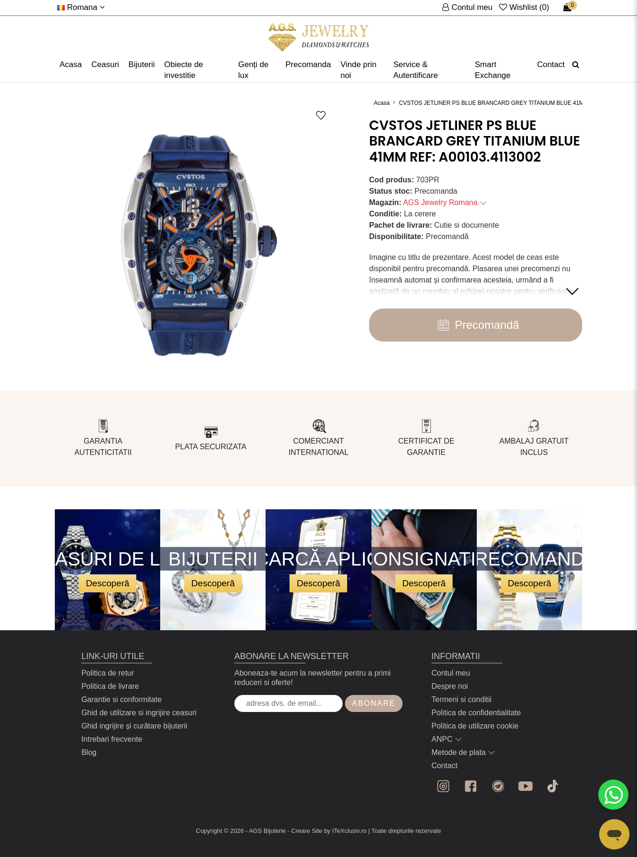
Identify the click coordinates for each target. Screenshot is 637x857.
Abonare (374, 703)
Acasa (71, 64)
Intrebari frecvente (111, 739)
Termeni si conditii (461, 699)
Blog (88, 752)
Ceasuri (105, 64)
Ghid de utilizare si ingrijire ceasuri (139, 713)
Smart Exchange (493, 70)
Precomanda (308, 64)
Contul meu (450, 673)
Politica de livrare (110, 686)
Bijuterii (142, 64)
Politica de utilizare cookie (474, 726)
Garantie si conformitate (121, 699)
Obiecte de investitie (183, 70)
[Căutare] (575, 65)
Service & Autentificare (415, 70)
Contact (551, 64)
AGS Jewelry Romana (445, 202)
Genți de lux (253, 70)
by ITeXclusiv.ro (345, 830)
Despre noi (449, 686)
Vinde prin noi (358, 70)
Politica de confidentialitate (476, 713)
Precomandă (475, 325)
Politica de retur (107, 673)
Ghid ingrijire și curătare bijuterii (134, 726)
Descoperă (107, 583)
